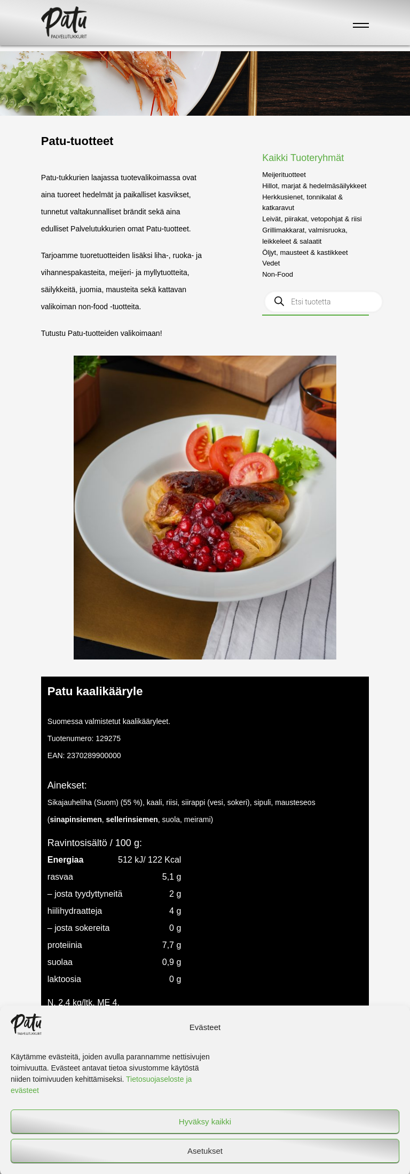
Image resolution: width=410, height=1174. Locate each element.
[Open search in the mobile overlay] (323, 302)
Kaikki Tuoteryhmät (303, 157)
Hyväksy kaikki (205, 1128)
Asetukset (205, 1158)
